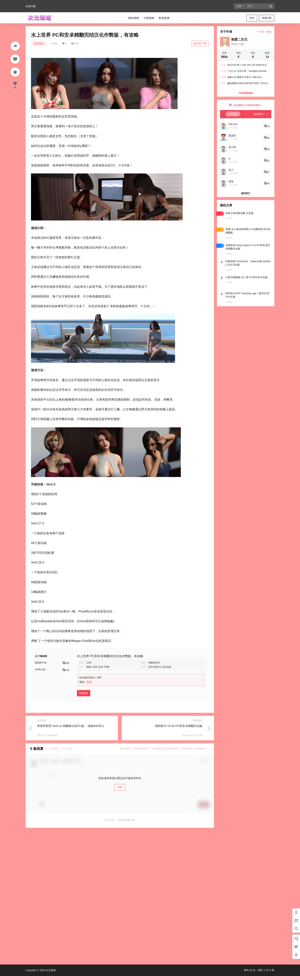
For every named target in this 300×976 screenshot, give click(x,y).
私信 (269, 31)
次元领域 (50, 970)
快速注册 (266, 18)
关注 (260, 31)
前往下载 (200, 43)
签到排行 (245, 193)
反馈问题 (31, 6)
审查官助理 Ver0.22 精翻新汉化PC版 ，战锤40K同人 (70, 725)
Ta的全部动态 (246, 93)
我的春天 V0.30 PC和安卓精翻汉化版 (178, 725)
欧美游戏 (38, 43)
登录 (251, 18)
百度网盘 (83, 693)
